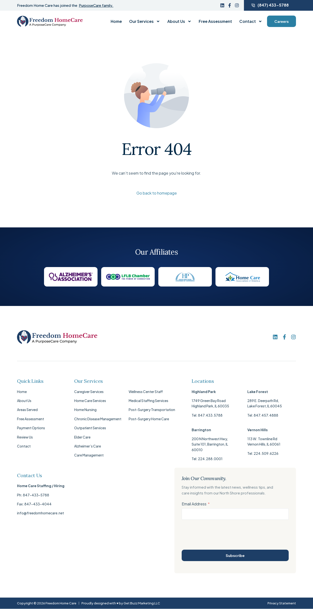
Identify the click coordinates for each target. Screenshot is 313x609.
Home (116, 21)
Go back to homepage (156, 193)
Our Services (144, 21)
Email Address (194, 503)
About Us (179, 21)
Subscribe (235, 555)
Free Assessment (215, 21)
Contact (250, 21)
